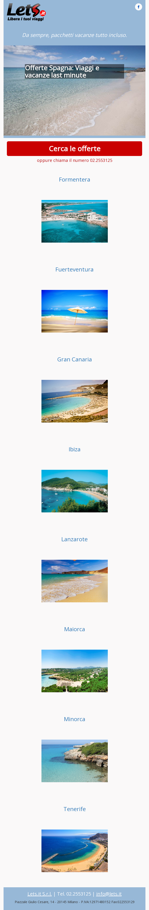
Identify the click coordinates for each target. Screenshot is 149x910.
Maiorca (74, 629)
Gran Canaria (74, 359)
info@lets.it (109, 894)
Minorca (74, 719)
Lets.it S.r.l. (39, 894)
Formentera (74, 179)
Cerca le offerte (74, 148)
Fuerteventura (74, 269)
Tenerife (74, 809)
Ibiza (75, 449)
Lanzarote (74, 539)
